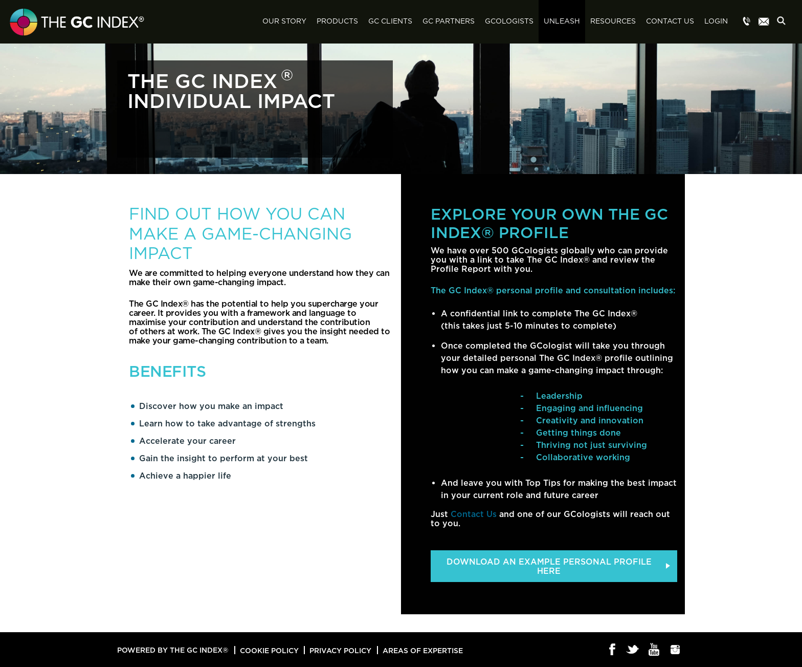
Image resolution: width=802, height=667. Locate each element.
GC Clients (390, 21)
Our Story (284, 21)
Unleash (562, 21)
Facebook (612, 650)
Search (784, 22)
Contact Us (670, 21)
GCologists (509, 21)
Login (716, 21)
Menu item (746, 22)
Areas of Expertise (423, 650)
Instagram (675, 650)
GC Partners (448, 21)
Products (337, 21)
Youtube (654, 650)
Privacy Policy (340, 650)
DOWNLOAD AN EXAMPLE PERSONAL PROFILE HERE (549, 566)
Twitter (633, 650)
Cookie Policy (269, 650)
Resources (613, 21)
